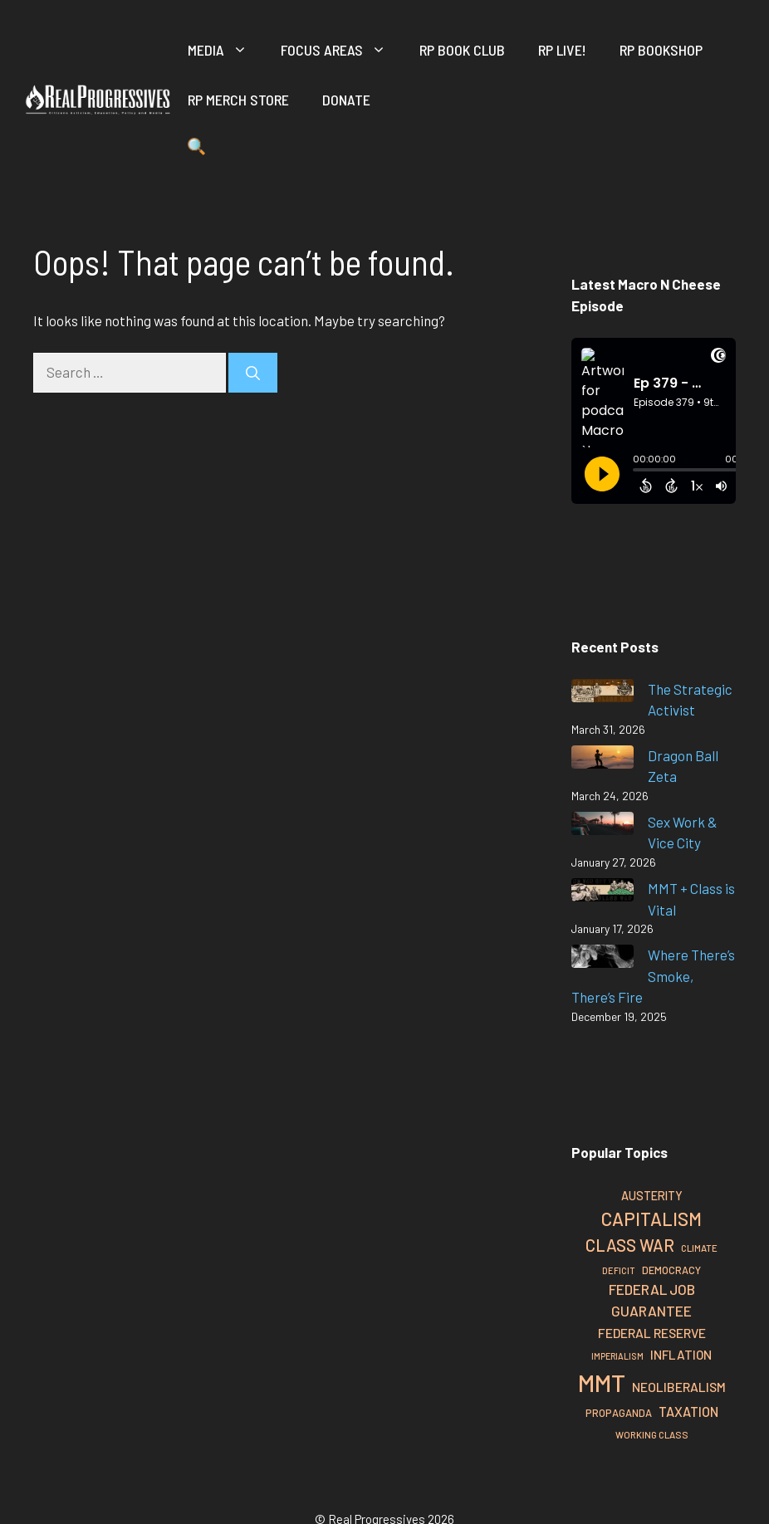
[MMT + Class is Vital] (602, 892)
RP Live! (562, 50)
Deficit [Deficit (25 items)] (618, 1270)
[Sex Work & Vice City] (602, 826)
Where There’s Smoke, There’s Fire (653, 975)
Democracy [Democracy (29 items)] (671, 1270)
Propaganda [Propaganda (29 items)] (618, 1412)
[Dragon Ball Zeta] (602, 759)
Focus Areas (342, 50)
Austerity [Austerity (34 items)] (652, 1196)
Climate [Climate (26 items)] (699, 1248)
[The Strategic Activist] (602, 693)
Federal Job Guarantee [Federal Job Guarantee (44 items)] (652, 1300)
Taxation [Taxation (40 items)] (688, 1411)
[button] (196, 149)
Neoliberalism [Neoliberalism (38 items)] (679, 1387)
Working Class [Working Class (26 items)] (651, 1434)
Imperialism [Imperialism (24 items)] (617, 1356)
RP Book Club (462, 50)
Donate (346, 99)
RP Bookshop (661, 50)
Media (226, 50)
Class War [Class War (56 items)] (629, 1245)
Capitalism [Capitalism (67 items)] (651, 1218)
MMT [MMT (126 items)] (601, 1382)
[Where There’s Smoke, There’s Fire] (602, 959)
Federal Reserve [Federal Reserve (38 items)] (652, 1333)
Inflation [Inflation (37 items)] (681, 1354)
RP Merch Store (238, 99)
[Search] (252, 373)
